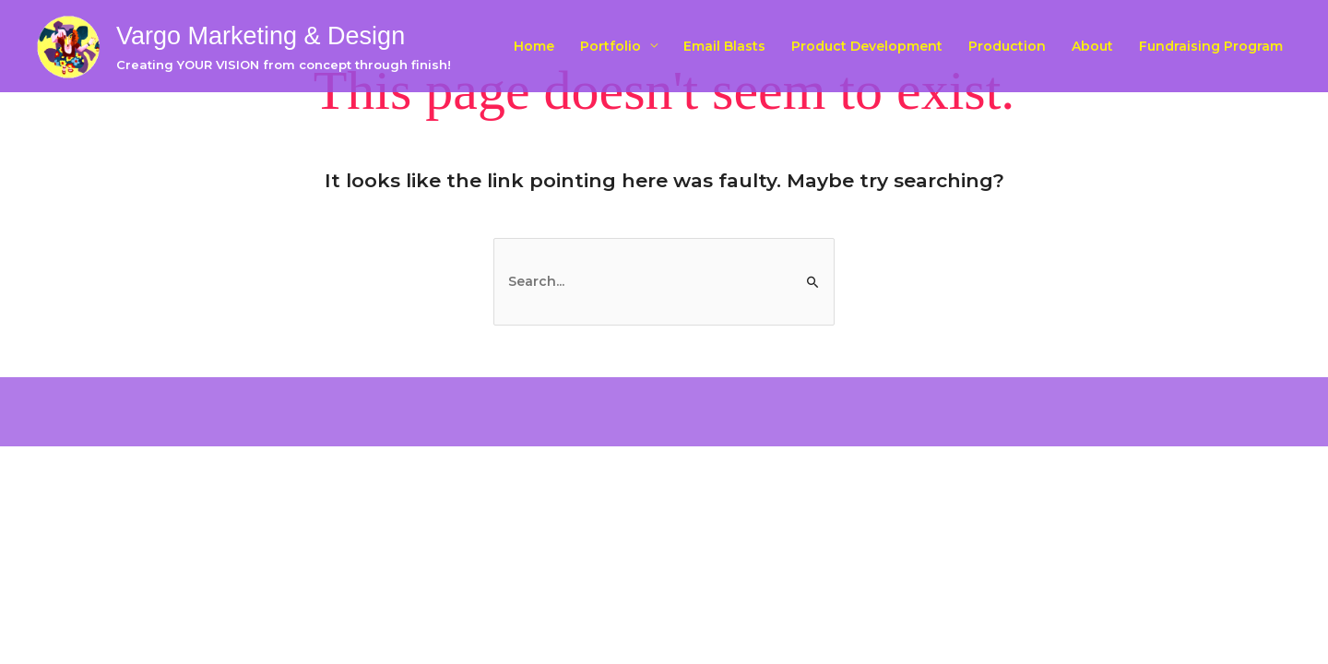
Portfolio (610, 46)
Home (534, 46)
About (1092, 46)
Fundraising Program (1211, 46)
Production (1007, 46)
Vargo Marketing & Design (260, 36)
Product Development (867, 46)
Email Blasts (724, 46)
